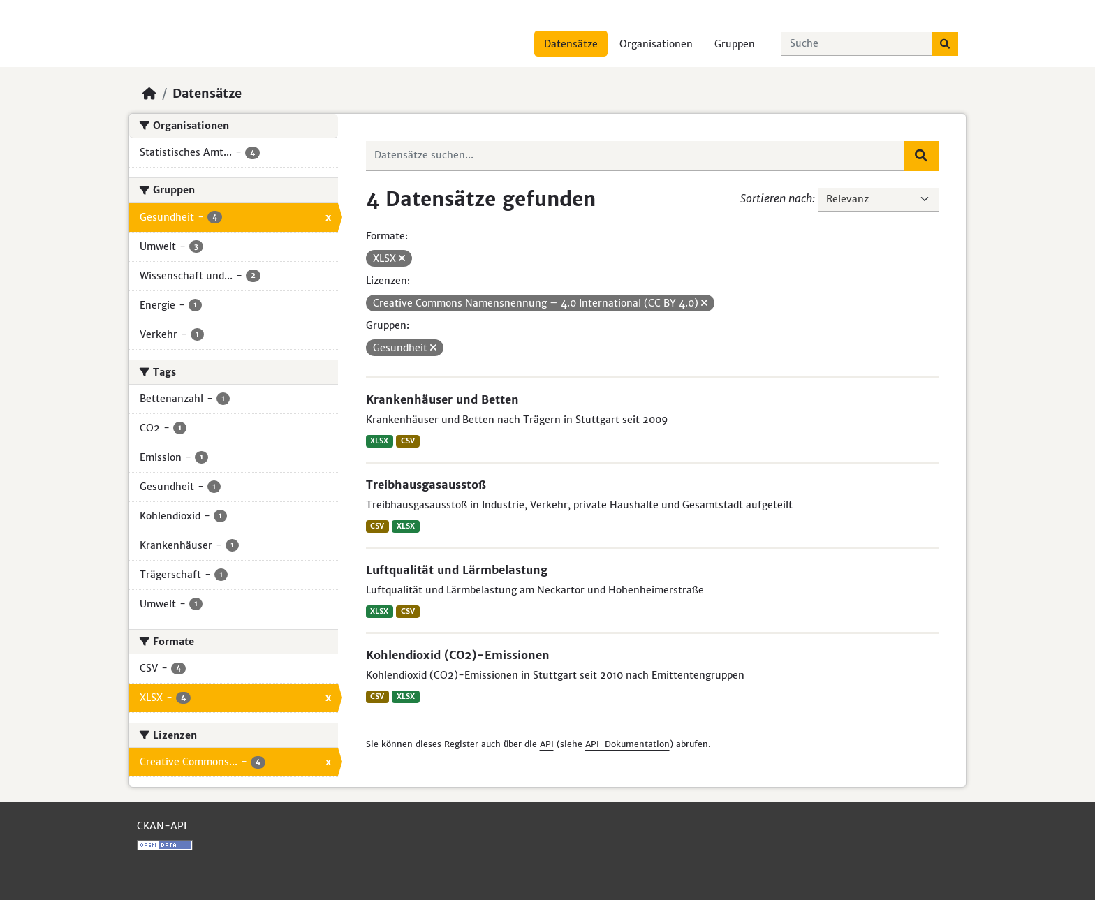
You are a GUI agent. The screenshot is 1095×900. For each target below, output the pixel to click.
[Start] (149, 93)
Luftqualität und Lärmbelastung (457, 570)
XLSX (379, 440)
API (547, 744)
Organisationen (656, 44)
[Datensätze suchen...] (856, 44)
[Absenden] (945, 44)
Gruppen (734, 44)
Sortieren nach (776, 198)
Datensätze (571, 44)
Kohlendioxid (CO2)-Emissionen (458, 655)
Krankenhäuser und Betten (442, 399)
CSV (408, 440)
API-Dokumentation (627, 744)
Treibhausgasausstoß (426, 485)
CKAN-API (161, 826)
